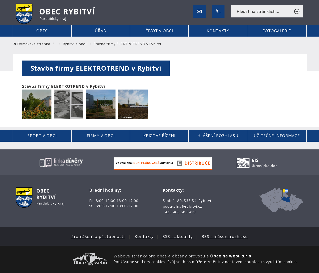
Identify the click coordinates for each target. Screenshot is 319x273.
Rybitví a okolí (75, 44)
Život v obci (159, 30)
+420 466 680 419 (179, 212)
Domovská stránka (31, 44)
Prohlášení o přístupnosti (98, 236)
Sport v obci (41, 135)
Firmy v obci (100, 135)
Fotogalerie (277, 30)
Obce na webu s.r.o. (231, 256)
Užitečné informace (277, 135)
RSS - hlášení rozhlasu (225, 236)
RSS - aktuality (177, 236)
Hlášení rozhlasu (217, 135)
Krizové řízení (159, 135)
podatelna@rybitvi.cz (182, 206)
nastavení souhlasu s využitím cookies (261, 261)
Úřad (100, 30)
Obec (42, 30)
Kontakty (218, 30)
